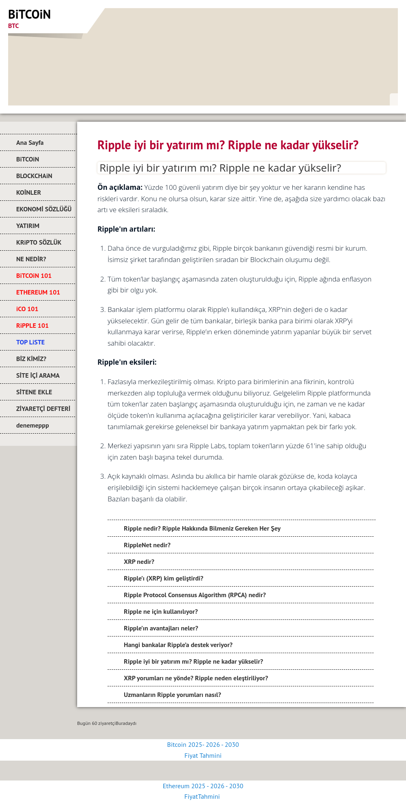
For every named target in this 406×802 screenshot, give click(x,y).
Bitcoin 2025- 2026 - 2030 (203, 744)
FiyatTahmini (203, 796)
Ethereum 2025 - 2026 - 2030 (203, 786)
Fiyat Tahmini (202, 755)
